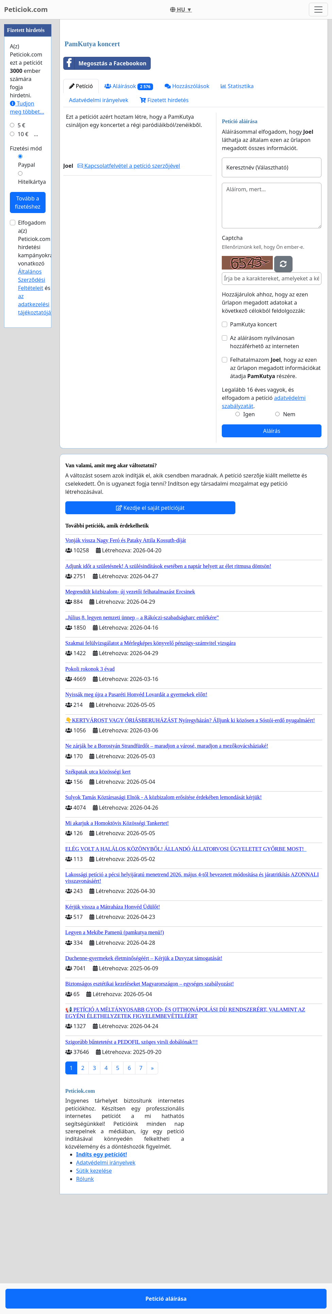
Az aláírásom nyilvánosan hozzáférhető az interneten (264, 437)
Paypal (26, 369)
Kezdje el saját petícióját (150, 603)
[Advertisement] (193, 78)
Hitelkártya (32, 386)
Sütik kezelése (94, 1266)
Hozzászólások (187, 181)
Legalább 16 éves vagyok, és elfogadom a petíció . (263, 493)
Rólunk (85, 1274)
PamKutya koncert (253, 419)
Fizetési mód (26, 352)
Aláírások (128, 181)
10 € (23, 338)
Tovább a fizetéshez (27, 407)
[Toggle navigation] (318, 9)
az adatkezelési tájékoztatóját (35, 508)
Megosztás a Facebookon (105, 158)
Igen (249, 509)
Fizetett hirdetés (164, 195)
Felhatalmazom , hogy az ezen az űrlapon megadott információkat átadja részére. (275, 463)
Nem (289, 509)
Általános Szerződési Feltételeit (31, 484)
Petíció (81, 181)
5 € (21, 329)
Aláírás (271, 526)
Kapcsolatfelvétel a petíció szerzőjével (129, 261)
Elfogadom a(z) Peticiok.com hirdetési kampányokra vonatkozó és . (36, 471)
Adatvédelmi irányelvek (99, 195)
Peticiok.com (26, 9)
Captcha (232, 333)
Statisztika (237, 181)
